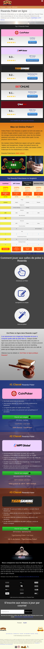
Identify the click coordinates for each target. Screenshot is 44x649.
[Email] (12, 612)
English (25, 622)
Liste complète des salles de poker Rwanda (22, 120)
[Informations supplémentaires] (24, 617)
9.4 (10, 39)
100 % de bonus (27, 249)
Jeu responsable (27, 633)
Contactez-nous (16, 633)
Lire (5, 196)
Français (15, 7)
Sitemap (36, 633)
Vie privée (21, 633)
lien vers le (5, 194)
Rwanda (3, 7)
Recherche (32, 633)
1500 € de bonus (38, 249)
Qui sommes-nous (9, 633)
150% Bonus (32, 42)
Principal (9, 7)
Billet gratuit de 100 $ (16, 249)
